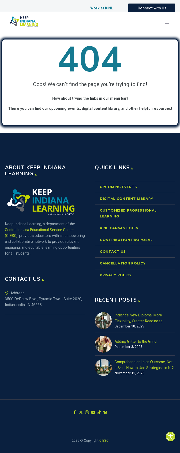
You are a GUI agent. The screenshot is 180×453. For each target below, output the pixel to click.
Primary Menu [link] (167, 22)
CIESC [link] (104, 440)
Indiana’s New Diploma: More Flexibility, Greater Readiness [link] (138, 318)
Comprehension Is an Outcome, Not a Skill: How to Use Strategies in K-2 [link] (144, 365)
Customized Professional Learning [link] (128, 213)
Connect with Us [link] (152, 8)
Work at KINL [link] (101, 8)
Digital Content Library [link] (126, 199)
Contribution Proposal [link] (126, 240)
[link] (170, 436)
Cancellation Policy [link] (123, 263)
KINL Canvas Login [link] (119, 228)
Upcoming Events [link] (118, 187)
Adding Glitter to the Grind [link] (136, 341)
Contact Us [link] (113, 251)
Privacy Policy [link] (116, 275)
